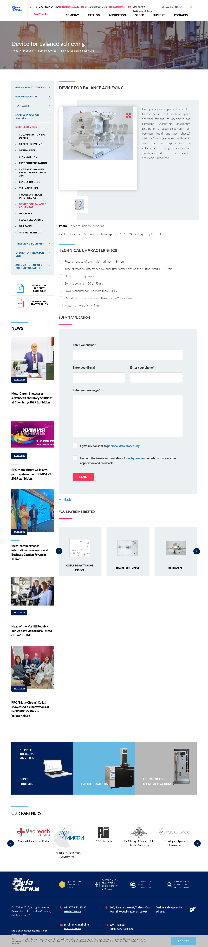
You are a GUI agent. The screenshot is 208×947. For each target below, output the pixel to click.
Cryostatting (28, 156)
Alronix (160, 911)
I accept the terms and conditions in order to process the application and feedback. (128, 460)
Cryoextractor (29, 182)
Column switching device (32, 136)
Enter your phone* (142, 367)
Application (117, 15)
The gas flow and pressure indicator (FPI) (32, 172)
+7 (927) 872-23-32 (46, 7)
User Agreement (135, 458)
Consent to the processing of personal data (108, 941)
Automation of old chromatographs (32, 266)
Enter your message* (86, 390)
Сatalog (94, 15)
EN (180, 7)
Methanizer (27, 150)
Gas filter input (30, 232)
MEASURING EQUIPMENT (32, 243)
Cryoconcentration (33, 163)
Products (28, 50)
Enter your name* (84, 345)
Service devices (47, 50)
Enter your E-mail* (85, 367)
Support (159, 15)
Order (139, 15)
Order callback (69, 7)
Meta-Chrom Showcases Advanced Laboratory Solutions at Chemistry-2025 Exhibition (31, 398)
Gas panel (26, 226)
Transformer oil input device (30, 196)
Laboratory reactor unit (32, 254)
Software (32, 105)
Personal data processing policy (62, 941)
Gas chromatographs (32, 87)
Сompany (72, 15)
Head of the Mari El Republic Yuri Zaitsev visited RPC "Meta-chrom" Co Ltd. (32, 631)
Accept (183, 941)
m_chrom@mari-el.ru (96, 7)
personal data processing (123, 446)
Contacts (181, 15)
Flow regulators (31, 219)
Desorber (25, 213)
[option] (98, 133)
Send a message (116, 7)
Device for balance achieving (32, 206)
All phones (41, 13)
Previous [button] (59, 551)
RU (171, 7)
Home (14, 50)
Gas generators (32, 96)
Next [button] (196, 551)
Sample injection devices (32, 116)
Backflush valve (30, 144)
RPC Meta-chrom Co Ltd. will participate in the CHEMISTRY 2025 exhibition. (31, 474)
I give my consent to (110, 446)
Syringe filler (28, 188)
